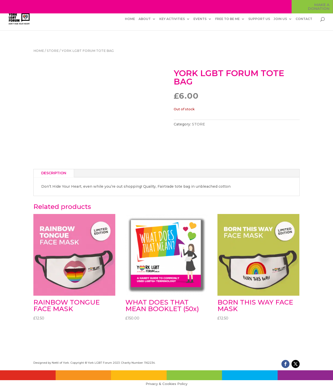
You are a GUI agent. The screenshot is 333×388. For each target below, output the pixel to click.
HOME (130, 19)
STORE (53, 51)
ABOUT (145, 19)
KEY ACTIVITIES (172, 19)
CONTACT (304, 19)
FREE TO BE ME (227, 19)
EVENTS (200, 19)
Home (38, 51)
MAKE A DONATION (318, 7)
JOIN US (280, 19)
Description (53, 173)
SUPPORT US (259, 19)
